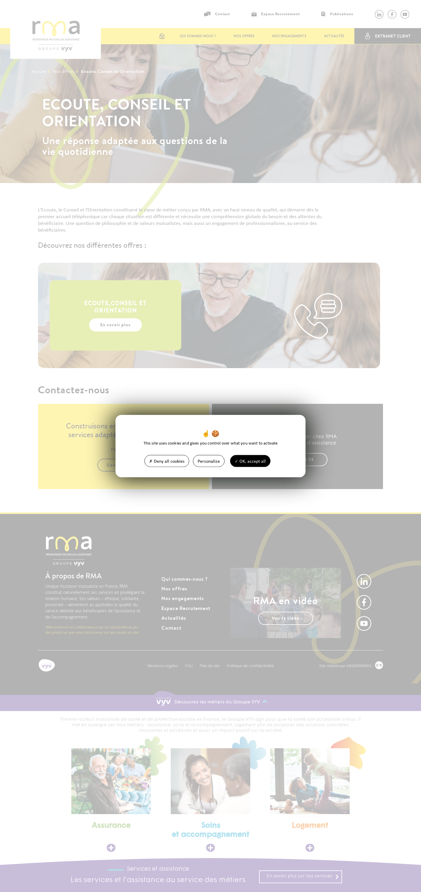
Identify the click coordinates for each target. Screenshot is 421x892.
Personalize (209, 461)
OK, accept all (250, 461)
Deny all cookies (166, 461)
